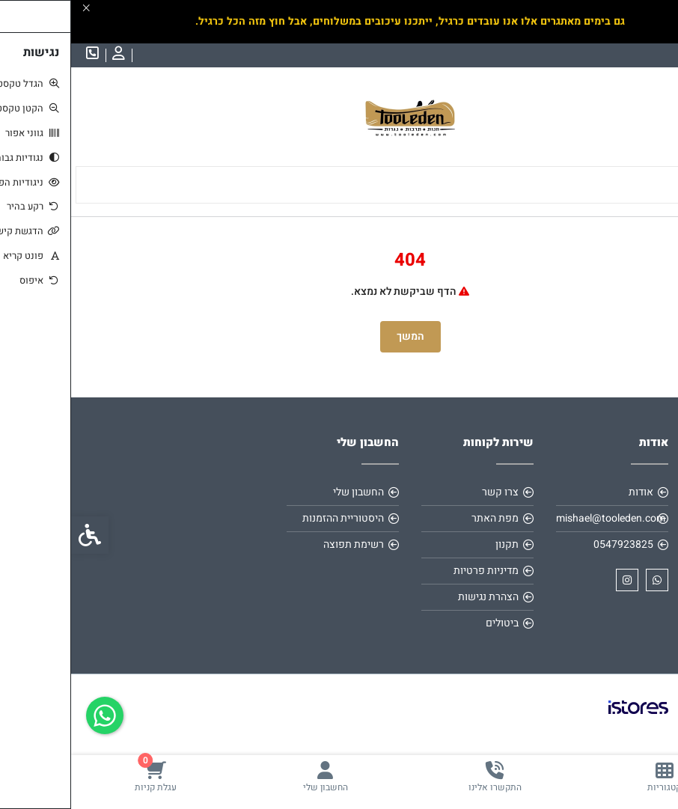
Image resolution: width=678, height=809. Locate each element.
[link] (594, 776)
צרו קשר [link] (429, 492)
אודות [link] (570, 492)
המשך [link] (339, 336)
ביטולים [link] (431, 623)
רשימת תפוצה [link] (282, 544)
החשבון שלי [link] (287, 492)
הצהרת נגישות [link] (417, 597)
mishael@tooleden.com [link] (539, 518)
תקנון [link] (436, 544)
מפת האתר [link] (424, 518)
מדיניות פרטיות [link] (415, 570)
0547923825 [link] (552, 544)
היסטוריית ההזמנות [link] (272, 518)
